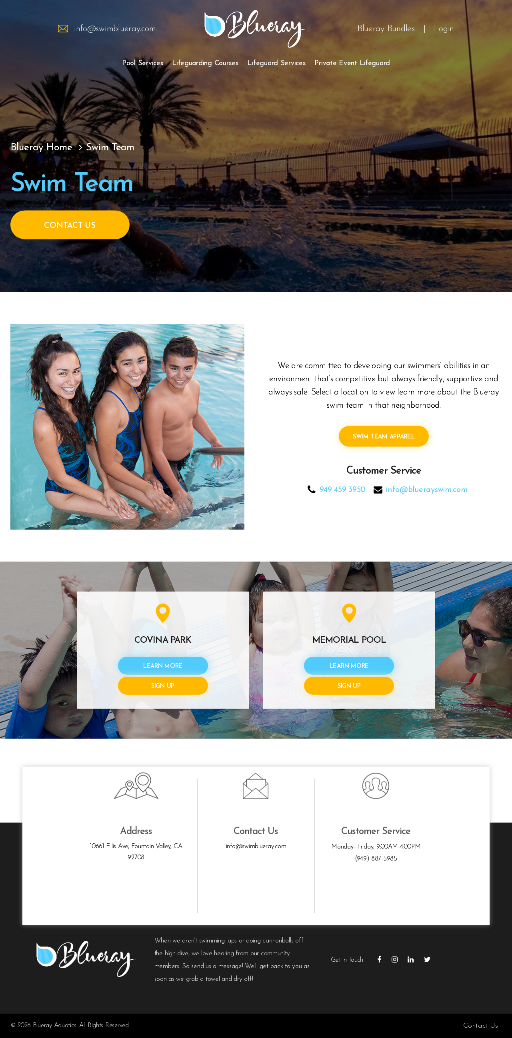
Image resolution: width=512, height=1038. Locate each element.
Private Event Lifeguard (352, 63)
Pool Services (143, 63)
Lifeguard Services (276, 63)
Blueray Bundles (386, 29)
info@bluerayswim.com (427, 490)
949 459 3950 (343, 490)
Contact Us (69, 225)
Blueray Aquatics (54, 1025)
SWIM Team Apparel (383, 437)
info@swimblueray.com (115, 29)
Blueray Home (41, 147)
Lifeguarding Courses (205, 63)
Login (444, 29)
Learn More (162, 666)
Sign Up (162, 686)
